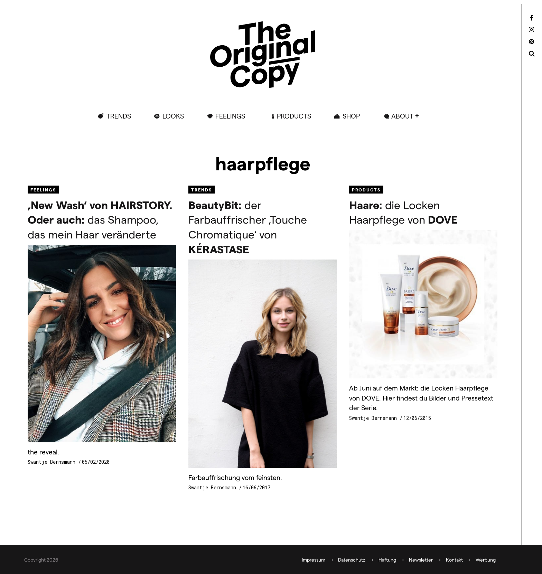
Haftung (387, 560)
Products (294, 116)
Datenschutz (351, 560)
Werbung (486, 560)
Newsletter (421, 560)
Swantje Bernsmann (53, 462)
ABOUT (402, 116)
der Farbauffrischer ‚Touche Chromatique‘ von (247, 226)
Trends (118, 116)
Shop (351, 116)
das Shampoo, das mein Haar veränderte (100, 219)
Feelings (230, 116)
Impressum (313, 560)
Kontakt (454, 560)
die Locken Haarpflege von (403, 212)
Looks (173, 116)
